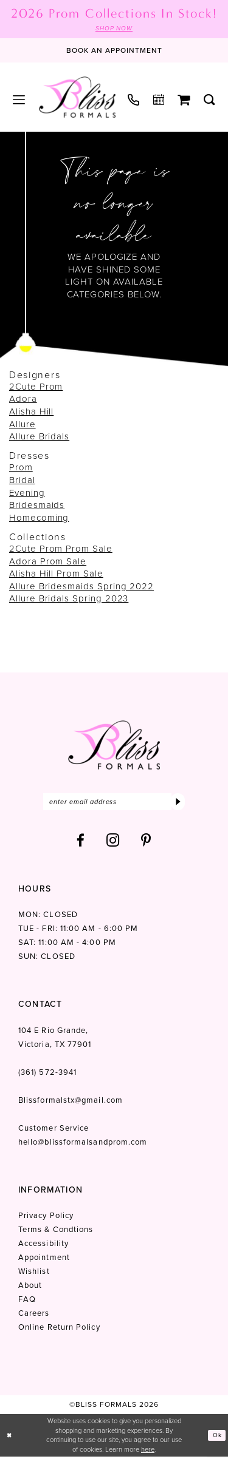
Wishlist (34, 1274)
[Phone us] (134, 100)
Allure (22, 425)
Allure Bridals (39, 437)
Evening (27, 493)
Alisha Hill (31, 412)
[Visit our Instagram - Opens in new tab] (113, 843)
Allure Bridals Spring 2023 (68, 599)
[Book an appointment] (114, 51)
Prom (21, 468)
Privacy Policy (46, 1218)
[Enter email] (114, 803)
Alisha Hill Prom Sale (56, 574)
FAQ (27, 1302)
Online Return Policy (59, 1330)
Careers (34, 1316)
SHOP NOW (114, 28)
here (147, 1452)
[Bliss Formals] (77, 97)
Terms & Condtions (55, 1232)
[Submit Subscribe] (177, 803)
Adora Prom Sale (47, 562)
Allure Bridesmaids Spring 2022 (81, 587)
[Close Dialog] (10, 1438)
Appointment (44, 1260)
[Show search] (209, 100)
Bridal (22, 480)
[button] (19, 101)
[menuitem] (19, 101)
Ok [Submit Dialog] (216, 1438)
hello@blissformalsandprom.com (82, 1145)
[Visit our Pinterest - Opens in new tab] (146, 843)
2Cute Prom (36, 387)
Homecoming (39, 518)
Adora (23, 400)
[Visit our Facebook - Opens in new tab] (81, 843)
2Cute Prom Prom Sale (60, 549)
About (30, 1288)
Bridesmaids (36, 506)
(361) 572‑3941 (47, 1075)
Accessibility (43, 1246)
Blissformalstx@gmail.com (70, 1103)
